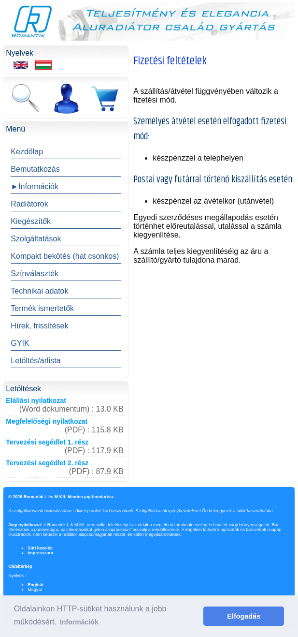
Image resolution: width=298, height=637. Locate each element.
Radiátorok (29, 204)
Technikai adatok (39, 291)
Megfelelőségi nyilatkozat (46, 421)
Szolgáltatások (36, 239)
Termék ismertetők (42, 308)
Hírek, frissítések (39, 326)
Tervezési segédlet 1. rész (47, 442)
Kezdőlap (27, 152)
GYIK (20, 343)
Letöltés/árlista (35, 360)
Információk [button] (79, 622)
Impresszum (40, 552)
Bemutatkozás (35, 169)
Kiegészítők (31, 221)
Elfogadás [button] (243, 616)
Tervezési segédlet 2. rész (47, 463)
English (35, 584)
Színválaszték (34, 273)
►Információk (34, 186)
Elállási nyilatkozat (36, 400)
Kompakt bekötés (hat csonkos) (65, 256)
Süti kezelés (40, 548)
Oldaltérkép (20, 566)
